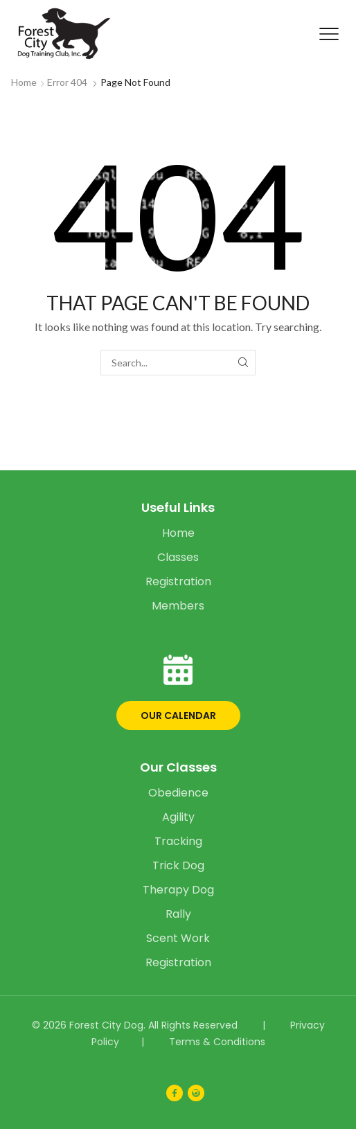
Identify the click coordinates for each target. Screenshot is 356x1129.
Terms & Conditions (217, 1042)
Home (24, 82)
